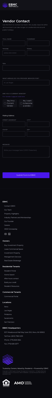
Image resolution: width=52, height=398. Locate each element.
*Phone (6, 48)
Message (6, 144)
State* (5, 129)
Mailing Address (8, 116)
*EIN (4, 63)
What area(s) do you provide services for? (21, 78)
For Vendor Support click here (14, 96)
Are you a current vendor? (14, 93)
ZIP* (28, 129)
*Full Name (7, 39)
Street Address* (9, 120)
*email (29, 48)
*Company (31, 39)
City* (29, 120)
